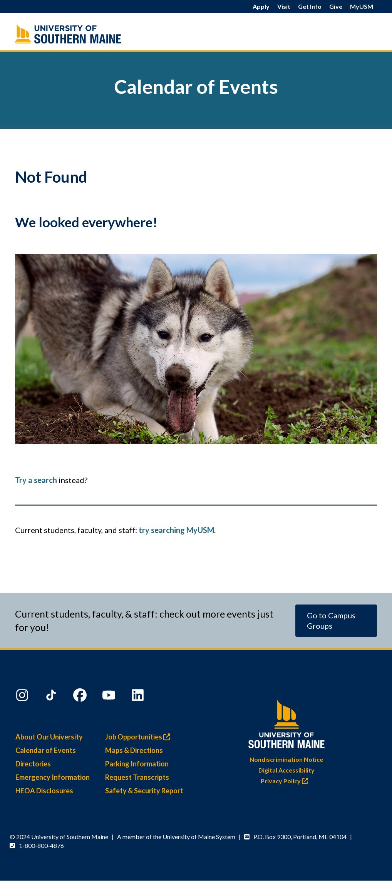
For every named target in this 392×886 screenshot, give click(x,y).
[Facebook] (81, 696)
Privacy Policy (286, 780)
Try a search (36, 480)
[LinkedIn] (138, 696)
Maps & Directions (134, 750)
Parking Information (137, 763)
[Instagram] (23, 696)
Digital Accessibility (286, 770)
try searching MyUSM (176, 530)
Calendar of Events (45, 750)
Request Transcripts (137, 777)
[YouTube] (109, 696)
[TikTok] (52, 696)
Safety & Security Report (144, 790)
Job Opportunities (139, 737)
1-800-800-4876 (41, 845)
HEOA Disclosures (44, 790)
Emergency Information (52, 777)
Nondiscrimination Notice (286, 759)
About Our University (49, 737)
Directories (33, 763)
